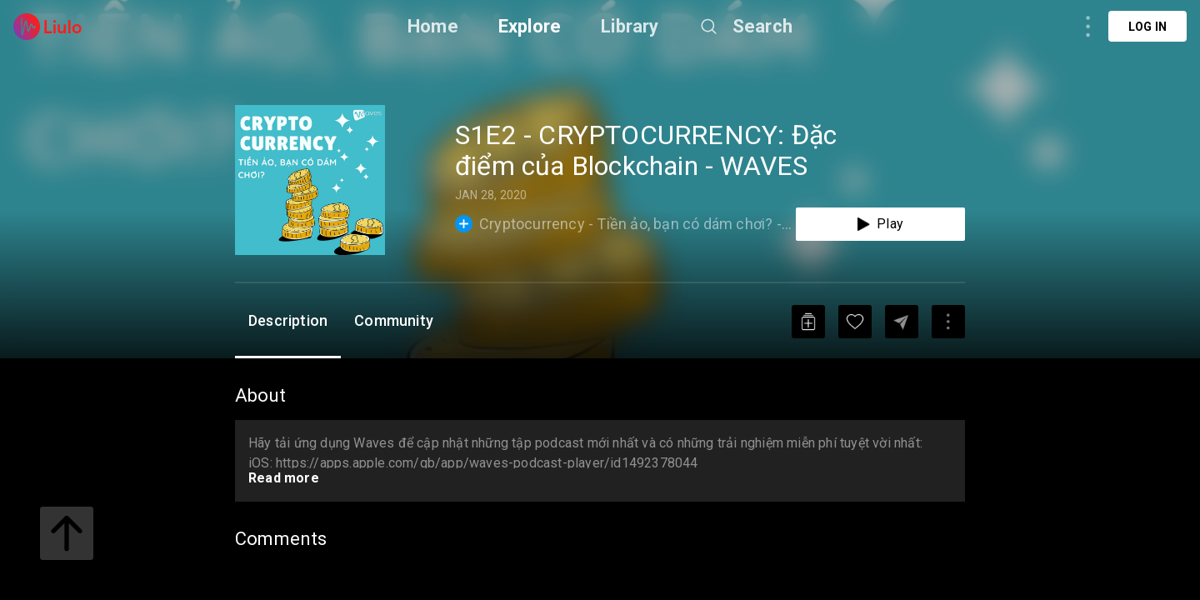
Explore (529, 26)
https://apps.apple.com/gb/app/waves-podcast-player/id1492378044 (487, 463)
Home (433, 26)
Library (629, 26)
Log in (1147, 26)
